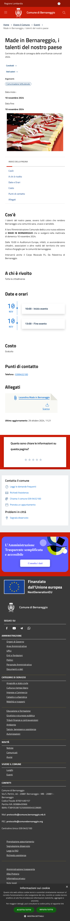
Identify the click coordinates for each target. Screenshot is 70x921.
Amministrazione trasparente (21, 869)
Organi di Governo (15, 641)
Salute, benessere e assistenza (21, 729)
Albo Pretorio (13, 874)
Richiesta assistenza (16, 855)
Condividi (12, 65)
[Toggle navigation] (5, 12)
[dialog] (35, 902)
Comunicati (12, 752)
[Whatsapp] (29, 628)
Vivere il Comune (21, 24)
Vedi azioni (12, 71)
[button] (35, 916)
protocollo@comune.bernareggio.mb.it (26, 814)
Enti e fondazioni (15, 655)
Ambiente (11, 724)
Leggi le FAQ (12, 850)
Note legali (12, 883)
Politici (10, 660)
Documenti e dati (15, 669)
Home (6, 24)
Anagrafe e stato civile (17, 683)
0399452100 (21, 374)
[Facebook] (7, 628)
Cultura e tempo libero (17, 687)
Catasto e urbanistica (17, 697)
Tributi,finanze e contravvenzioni (22, 720)
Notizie (10, 748)
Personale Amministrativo (19, 664)
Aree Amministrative (17, 646)
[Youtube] (14, 628)
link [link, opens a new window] (62, 903)
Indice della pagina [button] (18, 161)
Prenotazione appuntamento (20, 841)
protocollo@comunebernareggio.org (25, 821)
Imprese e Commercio (17, 692)
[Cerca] (64, 12)
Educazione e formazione (19, 711)
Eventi (37, 24)
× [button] (67, 887)
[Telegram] (21, 628)
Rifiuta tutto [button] (46, 909)
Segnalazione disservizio (18, 846)
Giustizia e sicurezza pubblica (21, 715)
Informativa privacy (16, 878)
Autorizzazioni (13, 734)
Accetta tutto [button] (24, 910)
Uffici (9, 650)
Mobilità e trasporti (16, 701)
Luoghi (10, 770)
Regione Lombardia (13, 3)
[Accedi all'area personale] (59, 3)
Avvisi (9, 757)
